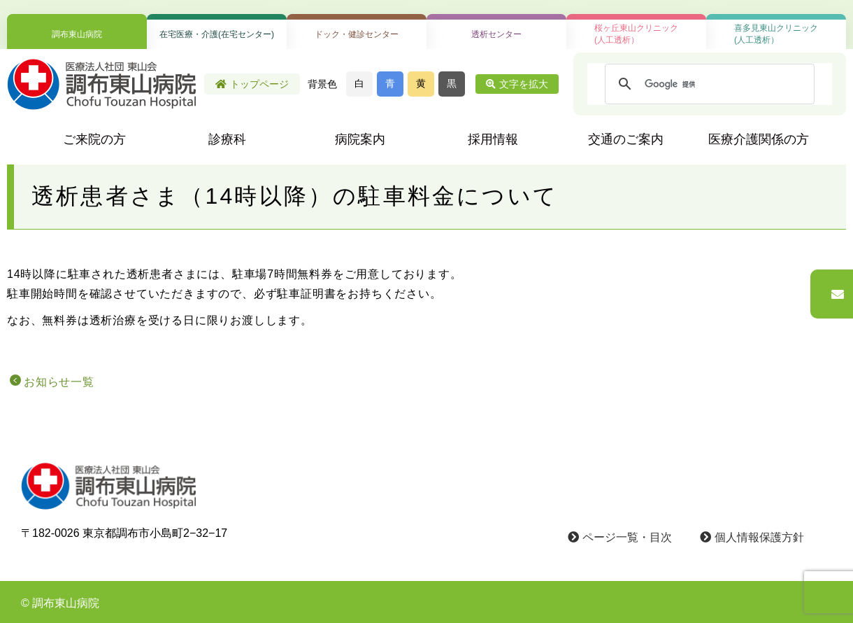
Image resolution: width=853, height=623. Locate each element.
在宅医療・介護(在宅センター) (216, 34)
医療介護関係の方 (758, 139)
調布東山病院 (77, 34)
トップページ (252, 84)
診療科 (227, 139)
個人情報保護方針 (752, 537)
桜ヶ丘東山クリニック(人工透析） (636, 34)
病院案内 (360, 139)
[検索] (707, 84)
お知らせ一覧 (59, 382)
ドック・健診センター (357, 34)
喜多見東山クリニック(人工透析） (776, 34)
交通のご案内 (626, 139)
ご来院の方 (94, 139)
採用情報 (493, 139)
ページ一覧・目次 (620, 537)
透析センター (496, 34)
